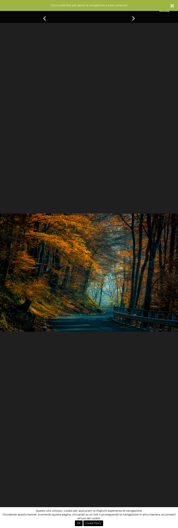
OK (79, 523)
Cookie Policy (93, 523)
